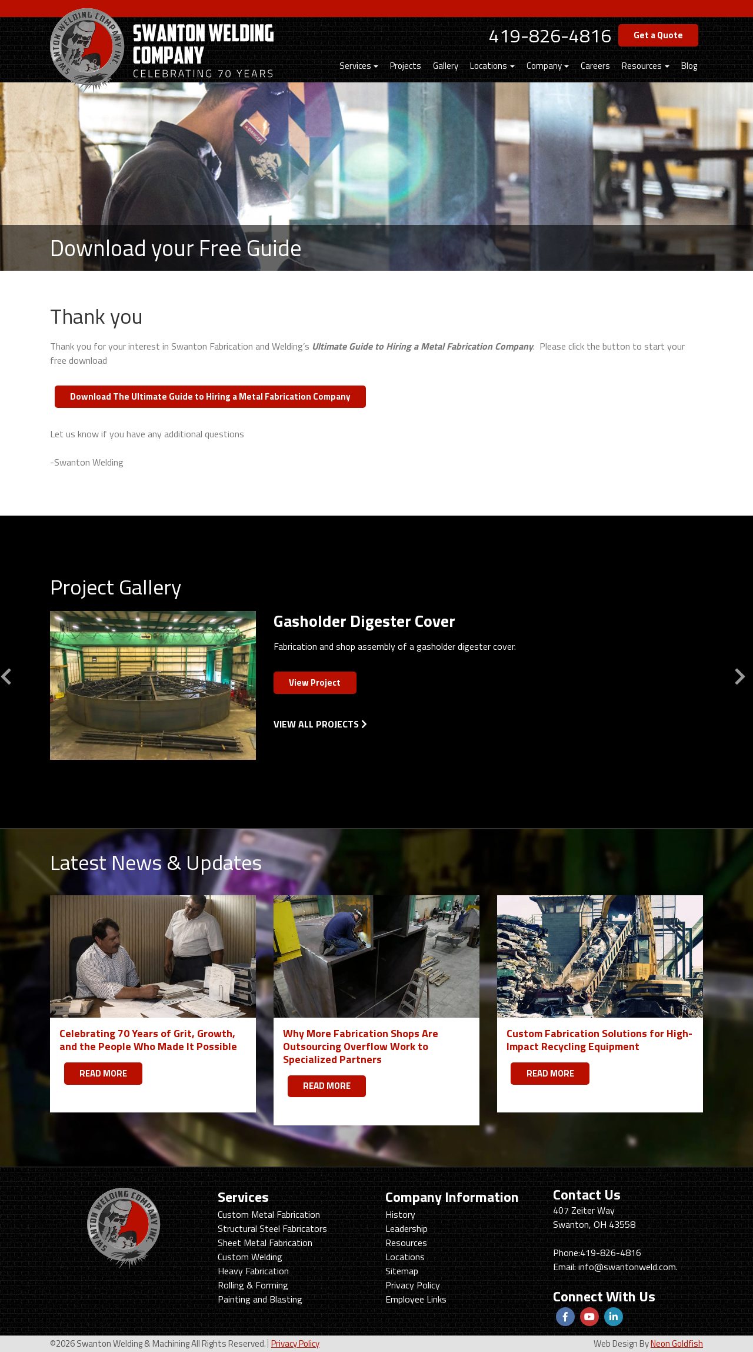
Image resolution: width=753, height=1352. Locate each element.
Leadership (406, 1228)
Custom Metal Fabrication (269, 1214)
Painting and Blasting (260, 1299)
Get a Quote (658, 35)
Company (544, 65)
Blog (689, 65)
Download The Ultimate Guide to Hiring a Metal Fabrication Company (210, 396)
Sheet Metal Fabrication (265, 1242)
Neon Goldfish (677, 1343)
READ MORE (103, 1073)
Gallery (445, 65)
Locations (488, 65)
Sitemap (401, 1271)
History (400, 1214)
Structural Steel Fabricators (272, 1228)
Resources (642, 65)
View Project (315, 682)
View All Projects (320, 724)
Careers (595, 65)
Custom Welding (250, 1257)
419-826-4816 (550, 35)
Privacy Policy (412, 1285)
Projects (405, 65)
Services (355, 65)
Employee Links (416, 1299)
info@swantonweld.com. (628, 1267)
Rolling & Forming (253, 1285)
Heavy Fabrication (253, 1271)
